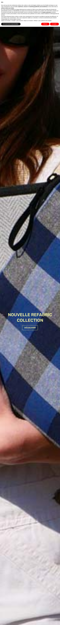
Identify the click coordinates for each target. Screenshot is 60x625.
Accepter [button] (54, 24)
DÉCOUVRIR (30, 328)
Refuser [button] (45, 24)
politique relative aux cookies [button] (7, 8)
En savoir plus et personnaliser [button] (10, 24)
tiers (18, 9)
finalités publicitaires (46, 12)
